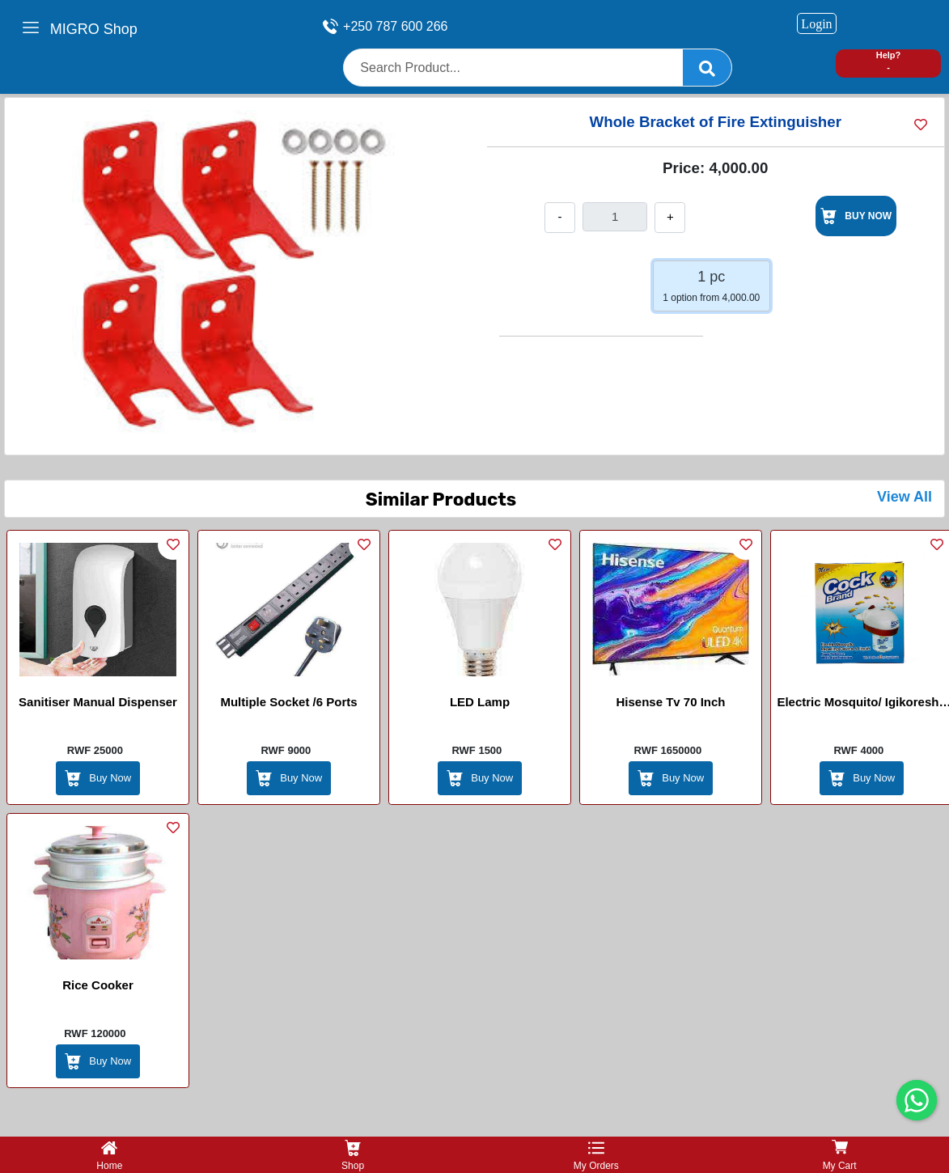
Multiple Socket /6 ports (288, 702)
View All (904, 497)
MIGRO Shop (94, 29)
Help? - (888, 61)
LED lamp (480, 702)
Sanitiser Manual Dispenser (98, 702)
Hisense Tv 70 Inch (670, 702)
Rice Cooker (97, 985)
